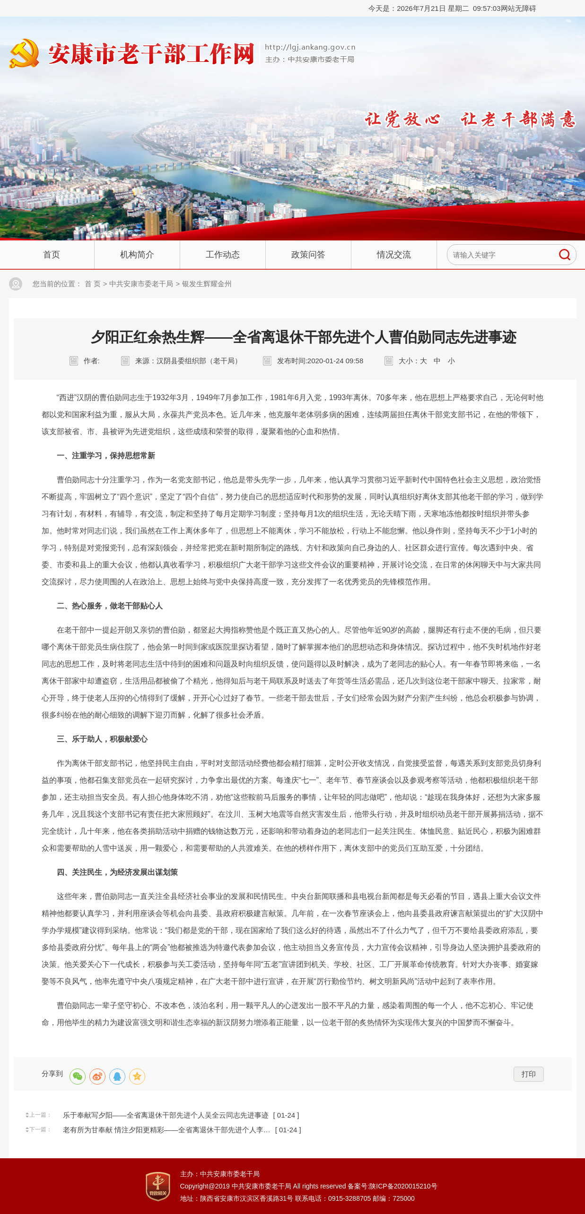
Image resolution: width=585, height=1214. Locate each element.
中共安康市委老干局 (141, 284)
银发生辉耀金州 (207, 284)
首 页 (93, 284)
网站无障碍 (518, 8)
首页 (51, 254)
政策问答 (308, 254)
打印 (529, 1074)
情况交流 (394, 254)
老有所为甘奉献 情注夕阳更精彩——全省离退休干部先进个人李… (167, 1130)
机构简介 (137, 254)
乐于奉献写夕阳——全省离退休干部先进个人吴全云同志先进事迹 (166, 1115)
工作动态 (223, 254)
